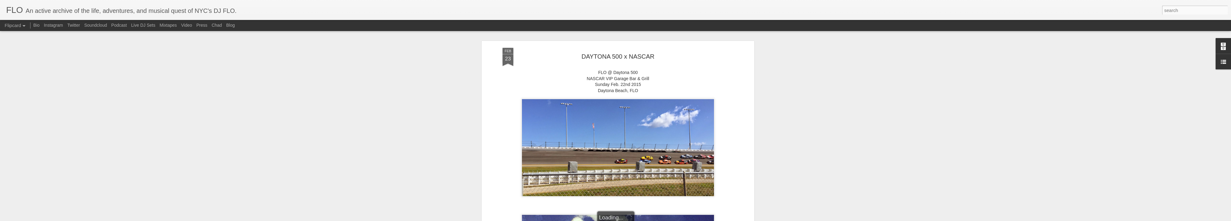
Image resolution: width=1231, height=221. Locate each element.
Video (186, 25)
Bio (36, 25)
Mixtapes (168, 25)
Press (201, 25)
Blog (230, 25)
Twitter (73, 25)
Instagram (53, 25)
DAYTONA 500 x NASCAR (617, 56)
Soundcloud (95, 25)
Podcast (119, 25)
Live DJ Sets (143, 25)
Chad (217, 25)
